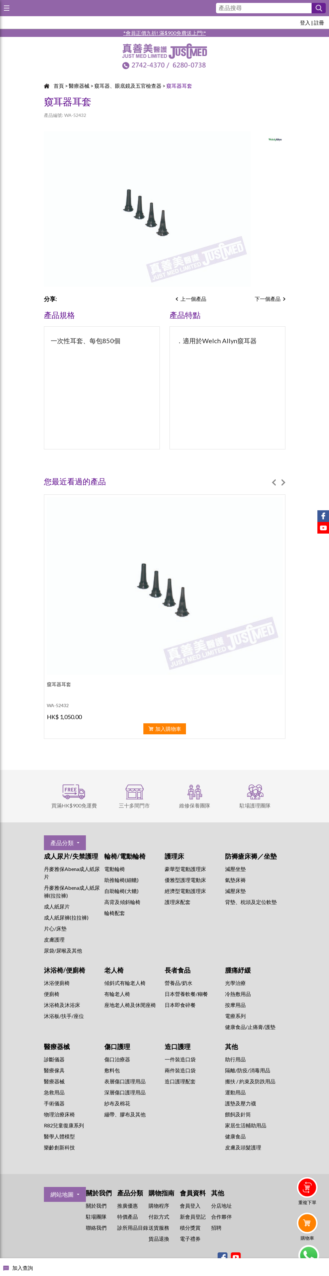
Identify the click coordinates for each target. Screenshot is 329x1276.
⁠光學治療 (235, 983)
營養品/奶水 (178, 983)
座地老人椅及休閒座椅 (130, 1005)
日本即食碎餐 (180, 1005)
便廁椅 (51, 994)
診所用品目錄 (132, 1228)
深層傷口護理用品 (125, 1092)
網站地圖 (62, 1194)
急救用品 (54, 1092)
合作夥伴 (221, 1217)
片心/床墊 (55, 928)
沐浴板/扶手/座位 (64, 1016)
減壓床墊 (235, 891)
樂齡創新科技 (59, 1147)
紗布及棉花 (117, 1103)
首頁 (59, 86)
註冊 (319, 22)
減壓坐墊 (235, 869)
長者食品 (177, 970)
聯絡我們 (96, 1228)
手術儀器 (54, 1103)
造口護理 (177, 1046)
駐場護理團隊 (255, 805)
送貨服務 (159, 1228)
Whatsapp (308, 1255)
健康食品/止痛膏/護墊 (250, 1027)
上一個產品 (193, 299)
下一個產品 (268, 299)
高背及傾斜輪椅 (122, 902)
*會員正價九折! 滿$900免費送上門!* (164, 33)
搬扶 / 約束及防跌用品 (250, 1081)
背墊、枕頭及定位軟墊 (251, 902)
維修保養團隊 (194, 805)
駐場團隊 (96, 1217)
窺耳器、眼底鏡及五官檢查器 (127, 86)
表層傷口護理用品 (125, 1081)
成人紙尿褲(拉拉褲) (66, 917)
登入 (305, 22)
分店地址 (221, 1206)
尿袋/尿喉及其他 (63, 950)
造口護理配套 (180, 1081)
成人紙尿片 (57, 906)
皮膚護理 (54, 939)
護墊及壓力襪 (240, 1103)
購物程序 (159, 1206)
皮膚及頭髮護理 (243, 1147)
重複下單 (307, 1202)
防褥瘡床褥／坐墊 (251, 856)
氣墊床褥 (235, 880)
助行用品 (235, 1059)
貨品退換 (159, 1239)
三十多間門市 (134, 805)
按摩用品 (235, 1005)
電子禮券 (190, 1239)
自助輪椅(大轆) (121, 891)
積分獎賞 (190, 1228)
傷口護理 (117, 1046)
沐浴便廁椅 (57, 983)
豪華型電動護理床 (185, 869)
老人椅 (114, 970)
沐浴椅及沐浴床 (62, 1005)
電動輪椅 (114, 869)
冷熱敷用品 (238, 994)
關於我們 (96, 1206)
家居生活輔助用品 (245, 1125)
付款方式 (159, 1217)
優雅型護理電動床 (185, 880)
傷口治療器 (117, 1059)
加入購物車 (168, 729)
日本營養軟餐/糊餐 (186, 994)
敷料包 (112, 1070)
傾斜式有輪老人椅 (125, 983)
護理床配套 (177, 902)
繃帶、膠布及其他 (125, 1114)
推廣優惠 (127, 1206)
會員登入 (190, 1206)
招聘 (216, 1228)
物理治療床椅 (59, 1114)
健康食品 (235, 1136)
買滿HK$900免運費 (74, 805)
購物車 (307, 1238)
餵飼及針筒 (238, 1114)
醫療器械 (79, 86)
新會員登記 (193, 1217)
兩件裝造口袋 (180, 1070)
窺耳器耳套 (179, 86)
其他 (231, 1046)
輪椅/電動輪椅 (125, 856)
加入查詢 (22, 1268)
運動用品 (235, 1092)
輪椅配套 (114, 913)
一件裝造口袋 (180, 1059)
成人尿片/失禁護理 (71, 856)
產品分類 (62, 842)
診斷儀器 (54, 1059)
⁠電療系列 (235, 1016)
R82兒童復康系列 (64, 1125)
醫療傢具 (54, 1070)
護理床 (174, 856)
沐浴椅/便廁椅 (64, 970)
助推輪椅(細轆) (121, 880)
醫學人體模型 (59, 1136)
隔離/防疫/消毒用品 (247, 1070)
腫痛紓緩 (238, 970)
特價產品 (127, 1217)
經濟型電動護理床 (185, 891)
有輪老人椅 (117, 994)
